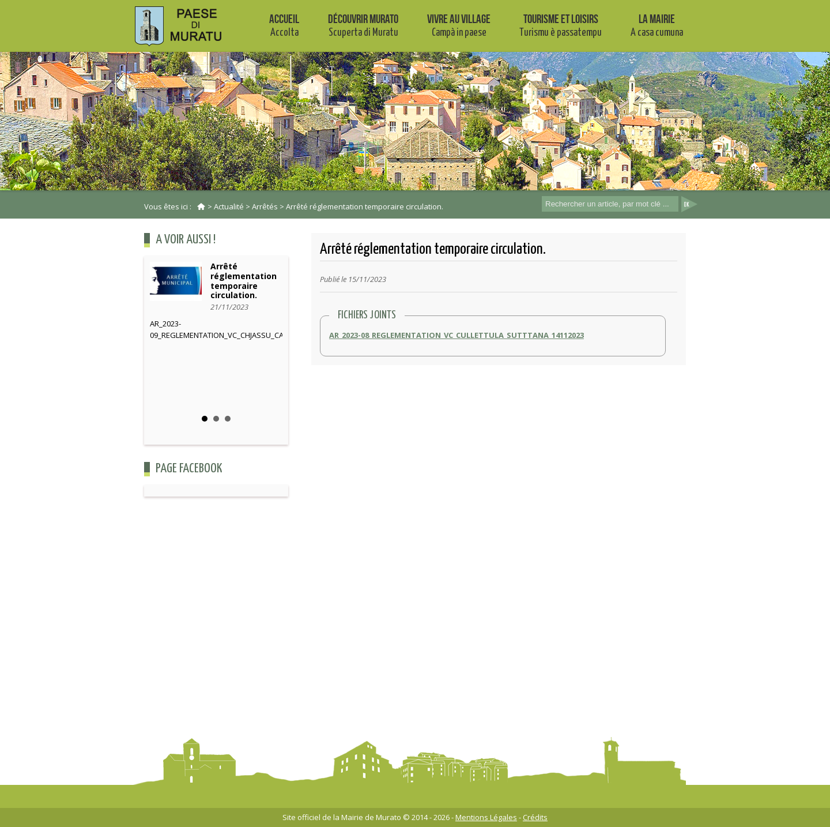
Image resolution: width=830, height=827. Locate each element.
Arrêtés (265, 206)
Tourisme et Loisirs (560, 25)
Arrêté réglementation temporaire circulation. (364, 206)
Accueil (284, 25)
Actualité (229, 206)
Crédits (535, 817)
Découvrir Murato (363, 25)
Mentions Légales (486, 817)
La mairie (657, 25)
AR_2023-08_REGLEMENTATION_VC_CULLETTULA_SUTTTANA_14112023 (456, 335)
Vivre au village (459, 25)
